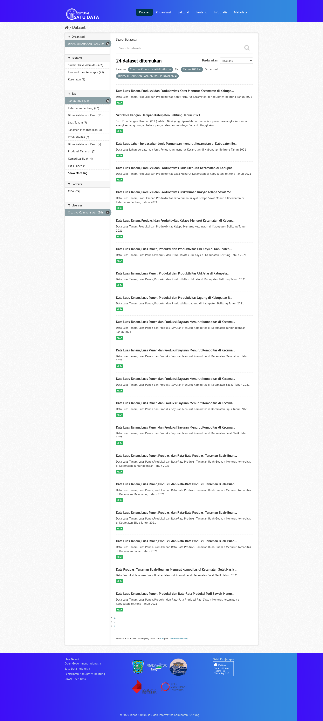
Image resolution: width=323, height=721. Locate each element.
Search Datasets (126, 39)
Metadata (240, 12)
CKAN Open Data (75, 679)
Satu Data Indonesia (77, 668)
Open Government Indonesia (83, 663)
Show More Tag (77, 173)
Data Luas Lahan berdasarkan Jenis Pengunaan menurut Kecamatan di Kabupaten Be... (176, 143)
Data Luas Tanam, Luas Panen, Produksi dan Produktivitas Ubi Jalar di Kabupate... (172, 273)
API (162, 638)
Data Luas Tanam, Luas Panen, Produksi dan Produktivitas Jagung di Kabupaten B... (174, 298)
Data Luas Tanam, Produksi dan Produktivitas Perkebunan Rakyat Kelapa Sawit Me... (174, 192)
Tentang (201, 12)
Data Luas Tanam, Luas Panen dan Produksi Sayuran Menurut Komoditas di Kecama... (175, 322)
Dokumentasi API (178, 638)
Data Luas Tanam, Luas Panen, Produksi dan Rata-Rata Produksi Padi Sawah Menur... (175, 593)
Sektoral (183, 12)
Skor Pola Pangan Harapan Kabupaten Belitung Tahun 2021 (158, 115)
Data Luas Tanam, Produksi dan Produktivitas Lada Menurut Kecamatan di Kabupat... (175, 168)
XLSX (119, 102)
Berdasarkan (210, 60)
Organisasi (163, 12)
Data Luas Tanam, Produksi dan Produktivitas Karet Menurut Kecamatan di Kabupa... (175, 91)
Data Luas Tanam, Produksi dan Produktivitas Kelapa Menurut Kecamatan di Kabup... (175, 220)
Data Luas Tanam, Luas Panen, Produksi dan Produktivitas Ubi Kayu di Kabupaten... (174, 249)
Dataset (144, 12)
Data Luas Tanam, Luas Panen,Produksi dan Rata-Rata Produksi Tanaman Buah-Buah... (176, 456)
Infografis (220, 12)
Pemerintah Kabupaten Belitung (85, 674)
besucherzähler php (225, 683)
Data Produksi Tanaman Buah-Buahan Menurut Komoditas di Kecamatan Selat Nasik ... (176, 569)
